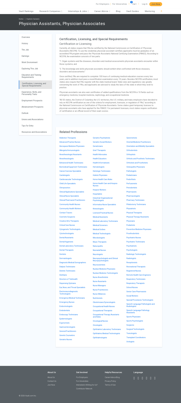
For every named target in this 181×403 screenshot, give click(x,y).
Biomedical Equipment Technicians (73, 167)
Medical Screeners (100, 225)
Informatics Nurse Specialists (104, 205)
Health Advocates (100, 154)
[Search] (161, 11)
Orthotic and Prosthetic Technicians (140, 159)
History (25, 43)
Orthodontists (131, 150)
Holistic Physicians (100, 175)
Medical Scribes (99, 229)
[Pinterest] (152, 378)
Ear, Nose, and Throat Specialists (72, 287)
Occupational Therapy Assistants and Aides (106, 316)
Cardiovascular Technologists (71, 179)
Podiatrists (130, 225)
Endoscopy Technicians (68, 315)
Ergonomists (64, 323)
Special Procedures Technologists (139, 300)
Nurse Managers (99, 286)
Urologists (130, 342)
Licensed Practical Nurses (103, 213)
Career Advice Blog (112, 377)
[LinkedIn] (139, 378)
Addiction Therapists (67, 138)
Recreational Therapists (135, 267)
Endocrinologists (66, 306)
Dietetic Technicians (67, 271)
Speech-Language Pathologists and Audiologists (140, 305)
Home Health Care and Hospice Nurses (105, 184)
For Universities (119, 4)
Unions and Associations (32, 119)
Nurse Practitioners (100, 290)
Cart (134, 4)
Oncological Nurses (100, 321)
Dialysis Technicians (67, 267)
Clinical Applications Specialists (71, 192)
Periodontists (131, 188)
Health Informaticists (101, 163)
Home (21, 19)
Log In (145, 4)
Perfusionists (131, 184)
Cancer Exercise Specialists (70, 171)
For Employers (102, 4)
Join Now (155, 4)
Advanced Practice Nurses (69, 142)
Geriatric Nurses (65, 339)
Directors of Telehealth (68, 279)
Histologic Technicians (101, 171)
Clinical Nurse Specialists (69, 196)
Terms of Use (110, 385)
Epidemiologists (65, 319)
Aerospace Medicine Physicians (71, 146)
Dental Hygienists (66, 242)
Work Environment (29, 62)
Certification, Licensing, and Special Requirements (34, 84)
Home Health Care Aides (102, 179)
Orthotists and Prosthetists (137, 163)
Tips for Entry (27, 126)
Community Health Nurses (69, 204)
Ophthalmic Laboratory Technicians (107, 329)
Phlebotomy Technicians (136, 204)
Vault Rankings (26, 11)
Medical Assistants (100, 217)
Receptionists (131, 262)
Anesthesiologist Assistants (70, 154)
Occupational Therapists (102, 311)
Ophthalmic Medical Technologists (106, 333)
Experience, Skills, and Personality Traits (31, 93)
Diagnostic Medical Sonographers (72, 262)
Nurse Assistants (99, 281)
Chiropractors (64, 188)
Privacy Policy (110, 381)
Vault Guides (132, 11)
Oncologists (97, 325)
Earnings (25, 56)
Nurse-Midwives (99, 294)
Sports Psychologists (134, 321)
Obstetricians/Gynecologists (104, 302)
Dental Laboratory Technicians (71, 246)
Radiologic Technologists (136, 254)
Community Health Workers (70, 209)
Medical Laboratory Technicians (105, 221)
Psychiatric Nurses (133, 238)
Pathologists (131, 171)
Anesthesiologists (66, 159)
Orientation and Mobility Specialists (140, 146)
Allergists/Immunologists (69, 150)
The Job (25, 50)
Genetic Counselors (67, 335)
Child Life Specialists (67, 184)
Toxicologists (131, 333)
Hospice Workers (99, 190)
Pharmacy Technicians (135, 200)
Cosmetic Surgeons (67, 217)
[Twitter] (143, 378)
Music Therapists (99, 242)
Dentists (62, 254)
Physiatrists (131, 209)
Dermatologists (65, 258)
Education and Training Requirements (31, 76)
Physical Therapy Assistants (137, 217)
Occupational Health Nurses (104, 306)
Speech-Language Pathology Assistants (137, 311)
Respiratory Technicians (135, 279)
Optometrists (131, 138)
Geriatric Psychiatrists (101, 138)
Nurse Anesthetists (100, 277)
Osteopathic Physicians (135, 167)
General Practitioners (67, 331)
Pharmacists (131, 192)
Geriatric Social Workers (102, 142)
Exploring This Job (30, 68)
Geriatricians (98, 146)
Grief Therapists (99, 150)
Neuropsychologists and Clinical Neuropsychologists (105, 259)
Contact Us (52, 381)
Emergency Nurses (66, 302)
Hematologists (98, 167)
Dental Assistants (66, 238)
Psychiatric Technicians (135, 242)
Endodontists (64, 310)
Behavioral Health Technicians (71, 163)
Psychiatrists (131, 246)
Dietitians (63, 275)
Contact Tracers (65, 213)
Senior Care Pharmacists (136, 292)
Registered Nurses (133, 271)
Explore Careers (33, 19)
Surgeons (130, 325)
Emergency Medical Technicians (72, 298)
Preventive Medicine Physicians (138, 229)
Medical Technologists (101, 234)
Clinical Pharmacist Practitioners (72, 200)
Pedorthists (131, 179)
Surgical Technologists (135, 329)
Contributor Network (84, 389)
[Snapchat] (156, 378)
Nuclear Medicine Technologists (105, 273)
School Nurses (132, 287)
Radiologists (131, 258)
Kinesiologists (98, 209)
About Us (51, 377)
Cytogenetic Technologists (69, 229)
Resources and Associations (34, 132)
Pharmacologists (133, 196)
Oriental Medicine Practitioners (138, 142)
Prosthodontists (132, 233)
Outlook (25, 113)
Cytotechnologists (66, 233)
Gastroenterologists (67, 327)
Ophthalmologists (100, 338)
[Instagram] (147, 378)
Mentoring (150, 11)
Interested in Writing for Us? (87, 385)
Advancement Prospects (32, 107)
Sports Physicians (133, 317)
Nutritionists (97, 298)
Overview (26, 37)
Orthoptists (130, 154)
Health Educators (99, 159)
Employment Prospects (32, 100)
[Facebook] (135, 378)
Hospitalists (97, 194)
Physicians (130, 221)
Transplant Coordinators (136, 337)
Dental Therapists (66, 250)
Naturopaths (98, 246)
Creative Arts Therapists (69, 221)
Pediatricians (131, 175)
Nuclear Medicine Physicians (104, 269)
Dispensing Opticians (67, 283)
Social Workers (132, 296)
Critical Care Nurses (67, 225)
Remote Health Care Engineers (138, 275)
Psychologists (131, 250)
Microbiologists (99, 238)
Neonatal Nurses (99, 250)
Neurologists (98, 254)
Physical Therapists (134, 213)
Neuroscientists (99, 265)
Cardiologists (64, 175)
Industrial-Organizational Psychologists (102, 199)
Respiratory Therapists (135, 283)
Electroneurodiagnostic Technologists (68, 292)
